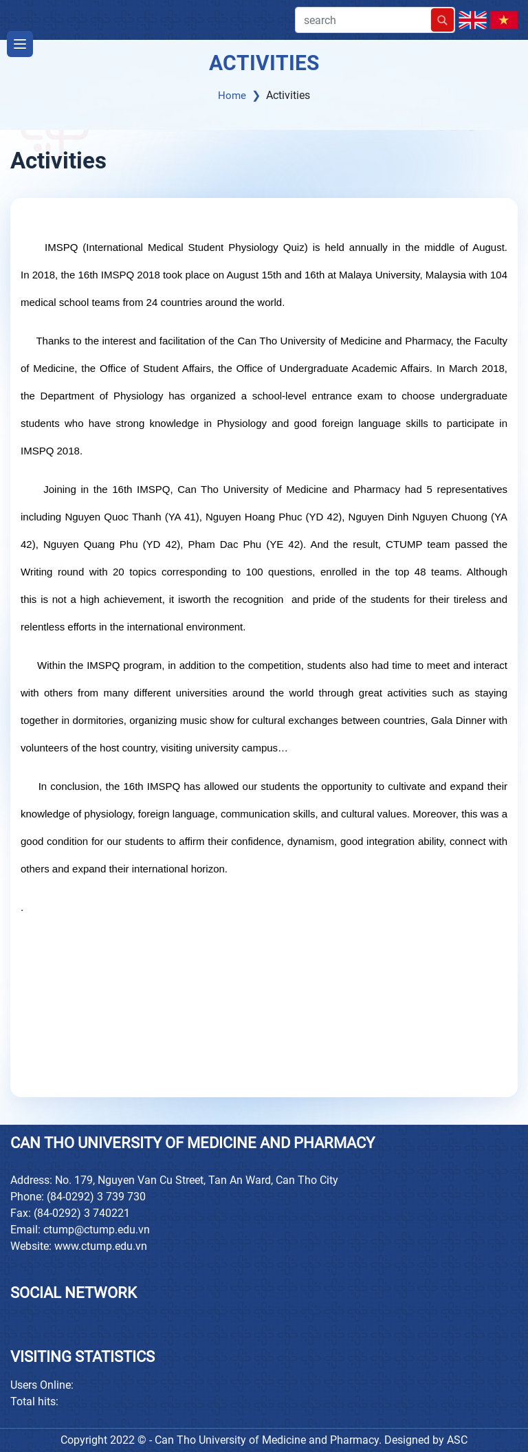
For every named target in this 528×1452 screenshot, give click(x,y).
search (375, 20)
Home (232, 95)
